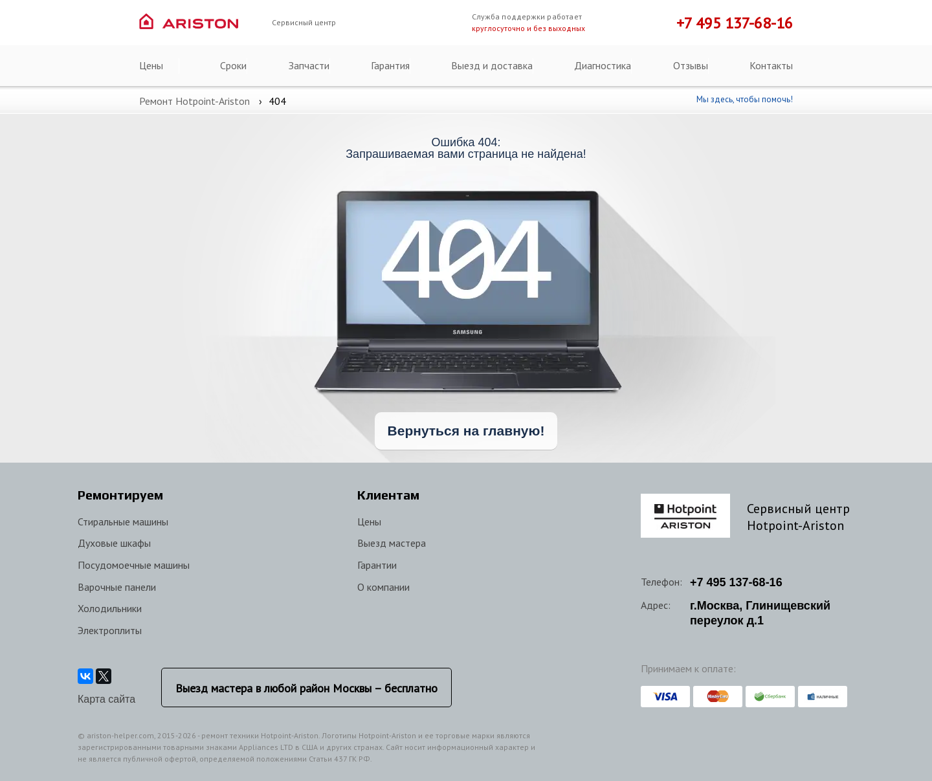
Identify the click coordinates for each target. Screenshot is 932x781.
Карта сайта (106, 699)
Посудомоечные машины (134, 564)
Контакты (771, 65)
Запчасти (309, 65)
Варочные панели (117, 586)
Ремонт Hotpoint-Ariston (194, 100)
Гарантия (390, 65)
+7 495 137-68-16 (734, 23)
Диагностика (602, 65)
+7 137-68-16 (736, 582)
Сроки (233, 65)
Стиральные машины (123, 521)
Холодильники (110, 608)
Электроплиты (110, 630)
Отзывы (690, 65)
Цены (151, 65)
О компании (383, 586)
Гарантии (377, 564)
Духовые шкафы (114, 542)
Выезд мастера (391, 542)
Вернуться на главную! (466, 430)
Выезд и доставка (492, 65)
